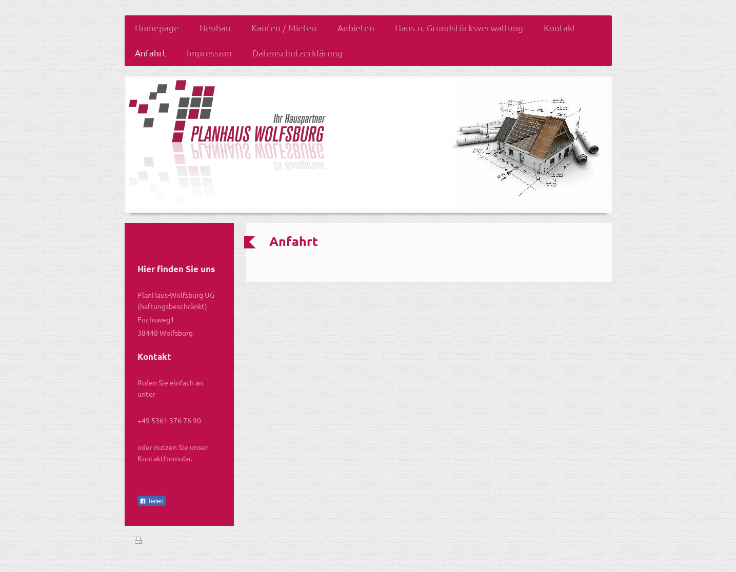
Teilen (152, 501)
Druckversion (162, 540)
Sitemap (206, 540)
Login (593, 540)
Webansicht (582, 551)
